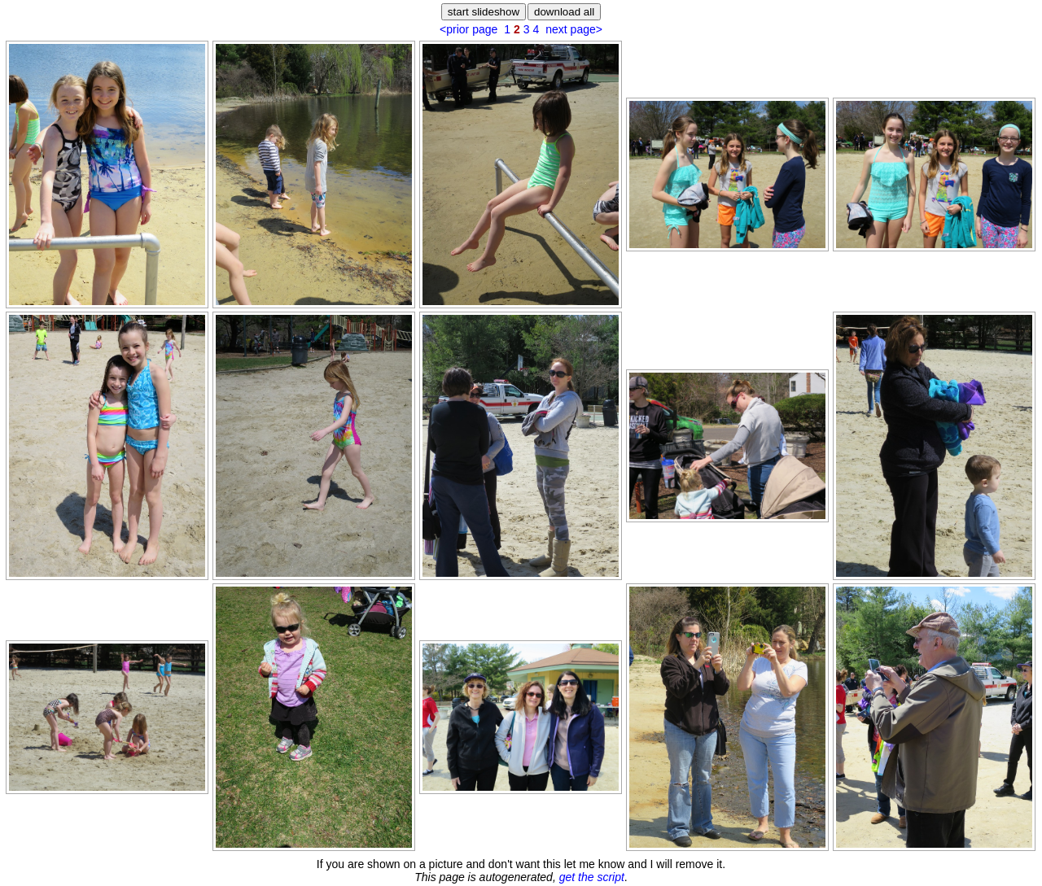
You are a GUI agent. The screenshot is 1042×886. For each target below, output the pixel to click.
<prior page (468, 29)
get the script (591, 877)
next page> (573, 29)
